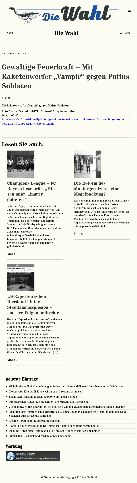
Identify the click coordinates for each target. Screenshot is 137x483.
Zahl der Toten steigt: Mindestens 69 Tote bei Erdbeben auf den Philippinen (54, 431)
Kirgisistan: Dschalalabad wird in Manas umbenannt (40, 436)
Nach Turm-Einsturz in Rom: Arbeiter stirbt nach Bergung (43, 397)
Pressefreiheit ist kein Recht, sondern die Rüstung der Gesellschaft (49, 402)
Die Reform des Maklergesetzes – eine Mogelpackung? (96, 188)
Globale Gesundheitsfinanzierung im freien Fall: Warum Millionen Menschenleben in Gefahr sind (66, 387)
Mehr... (12, 254)
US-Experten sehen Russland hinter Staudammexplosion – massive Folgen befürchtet (34, 305)
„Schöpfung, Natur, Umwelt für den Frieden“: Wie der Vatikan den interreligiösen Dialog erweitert (67, 407)
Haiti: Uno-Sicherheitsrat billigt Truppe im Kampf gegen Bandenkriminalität (54, 426)
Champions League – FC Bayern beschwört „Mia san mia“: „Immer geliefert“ (31, 191)
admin (6, 98)
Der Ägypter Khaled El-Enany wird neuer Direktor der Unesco (45, 392)
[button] (129, 10)
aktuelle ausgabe (14, 53)
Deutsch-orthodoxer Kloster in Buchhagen (34, 421)
